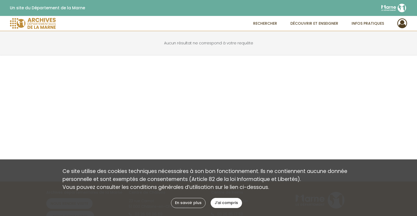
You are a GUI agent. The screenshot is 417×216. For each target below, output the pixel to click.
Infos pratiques (368, 23)
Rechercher (265, 23)
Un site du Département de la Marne (47, 8)
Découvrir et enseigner (314, 23)
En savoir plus (188, 202)
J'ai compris (226, 202)
